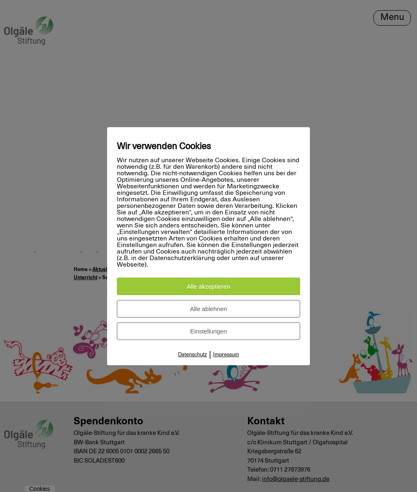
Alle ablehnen (208, 308)
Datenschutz (192, 354)
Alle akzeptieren (208, 286)
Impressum (226, 354)
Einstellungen (208, 331)
